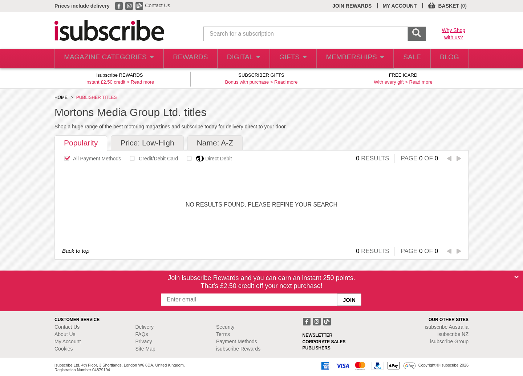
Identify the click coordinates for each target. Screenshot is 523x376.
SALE (407, 59)
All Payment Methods (90, 158)
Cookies (63, 349)
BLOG (448, 59)
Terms (223, 334)
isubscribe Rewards (238, 349)
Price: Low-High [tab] (147, 143)
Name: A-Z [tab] (215, 143)
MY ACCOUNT (399, 6)
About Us (65, 334)
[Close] (516, 277)
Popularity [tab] (81, 143)
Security (225, 327)
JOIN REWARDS (352, 6)
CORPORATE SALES (324, 341)
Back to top (75, 251)
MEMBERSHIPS (349, 59)
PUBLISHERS (317, 348)
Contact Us (157, 5)
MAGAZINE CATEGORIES (105, 59)
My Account (67, 341)
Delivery (144, 327)
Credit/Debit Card (152, 158)
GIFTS (288, 59)
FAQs (141, 334)
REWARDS (183, 59)
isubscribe (447, 327)
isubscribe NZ (453, 334)
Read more (142, 82)
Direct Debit (207, 158)
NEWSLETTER (318, 335)
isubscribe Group (449, 341)
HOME (61, 97)
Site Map (145, 349)
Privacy (143, 341)
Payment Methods (236, 341)
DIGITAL (237, 59)
